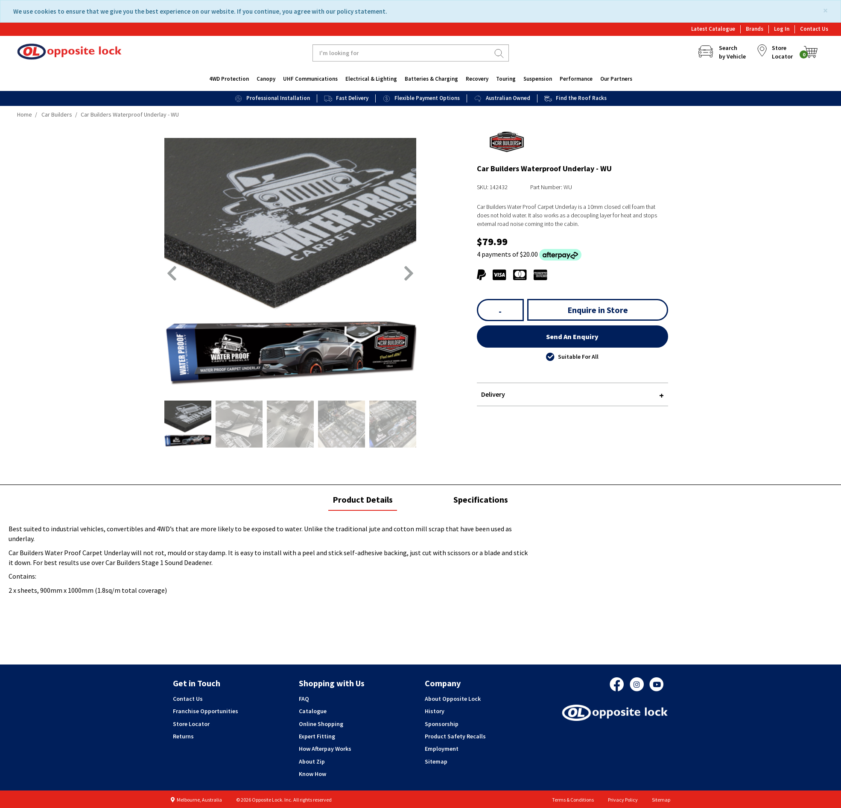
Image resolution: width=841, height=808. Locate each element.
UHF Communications (310, 78)
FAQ (304, 699)
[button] (171, 273)
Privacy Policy (623, 799)
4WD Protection (229, 78)
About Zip (312, 761)
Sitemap (436, 761)
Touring (506, 78)
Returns (183, 736)
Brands (754, 28)
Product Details (362, 502)
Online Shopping (321, 724)
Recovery (477, 78)
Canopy (266, 78)
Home (24, 114)
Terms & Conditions (573, 799)
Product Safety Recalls (455, 736)
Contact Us (814, 28)
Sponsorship (441, 724)
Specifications (480, 499)
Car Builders (56, 114)
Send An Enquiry (572, 336)
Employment (441, 748)
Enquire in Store (597, 309)
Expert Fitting (317, 736)
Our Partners (616, 78)
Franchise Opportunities (205, 711)
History (434, 711)
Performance (576, 78)
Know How (312, 774)
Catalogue (313, 711)
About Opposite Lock (453, 699)
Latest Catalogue (713, 28)
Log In (781, 28)
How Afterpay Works (325, 748)
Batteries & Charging (431, 78)
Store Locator (191, 724)
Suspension (537, 78)
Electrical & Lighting (371, 78)
